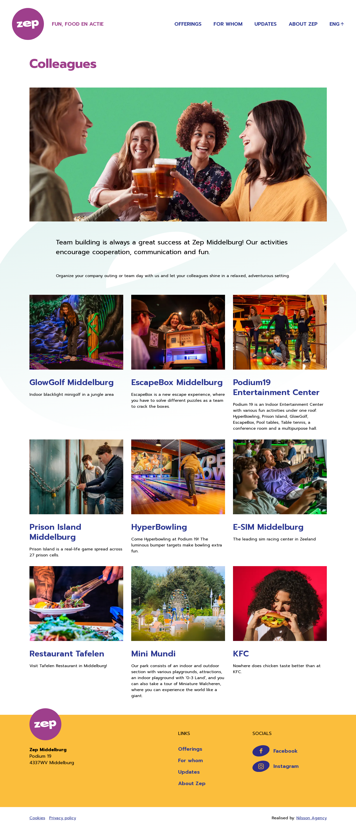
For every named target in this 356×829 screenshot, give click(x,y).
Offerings (188, 24)
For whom (228, 24)
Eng (335, 24)
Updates (265, 24)
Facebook (275, 750)
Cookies (37, 818)
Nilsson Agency (311, 818)
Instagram (275, 766)
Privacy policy (62, 818)
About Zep (303, 24)
